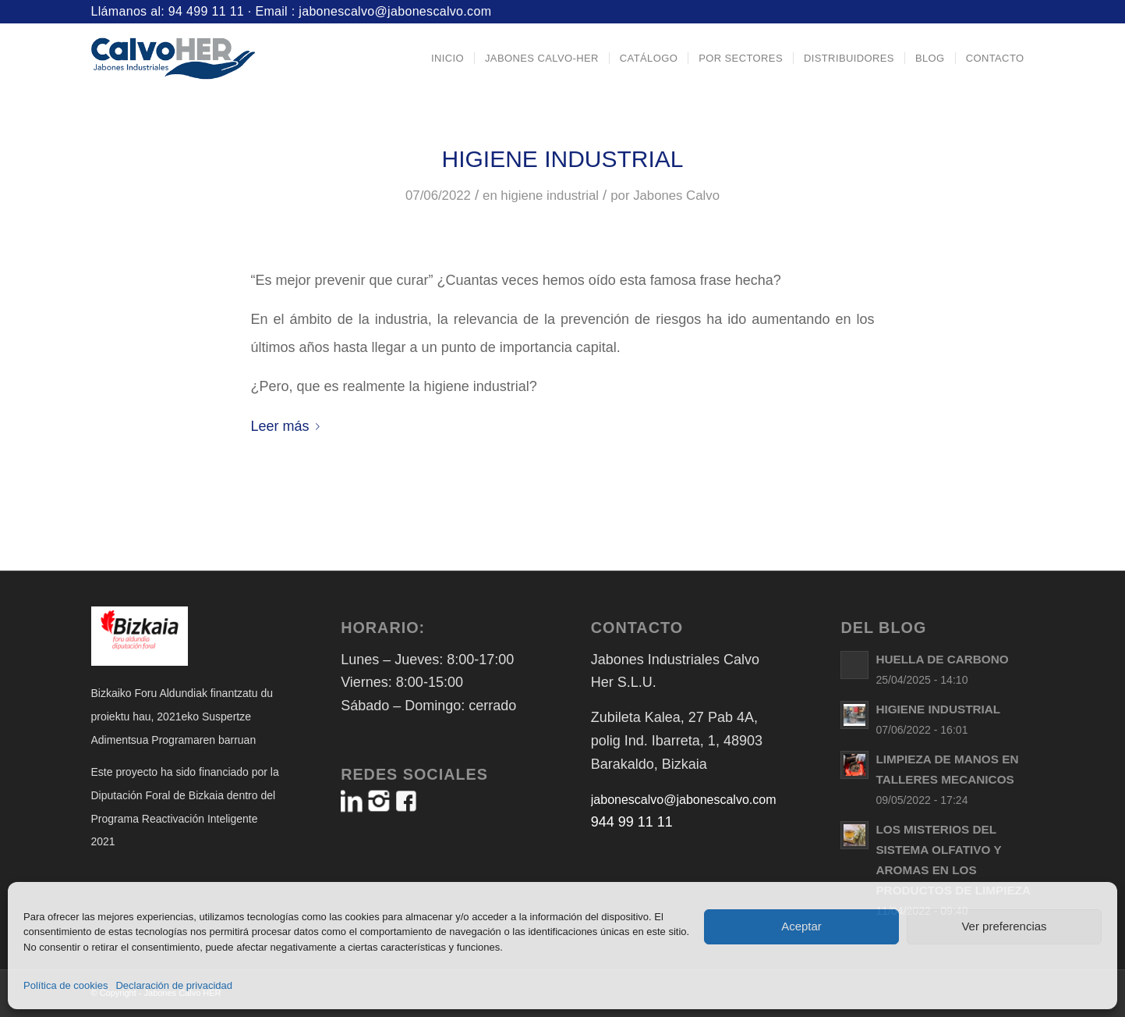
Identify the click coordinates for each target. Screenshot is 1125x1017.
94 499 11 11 (206, 11)
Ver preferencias (1003, 926)
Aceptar (801, 926)
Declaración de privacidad (173, 985)
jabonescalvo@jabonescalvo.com (395, 11)
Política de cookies (65, 985)
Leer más (288, 426)
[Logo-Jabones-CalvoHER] (173, 58)
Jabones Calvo (676, 195)
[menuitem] (447, 58)
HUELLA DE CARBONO (942, 659)
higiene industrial (550, 195)
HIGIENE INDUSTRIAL (562, 159)
